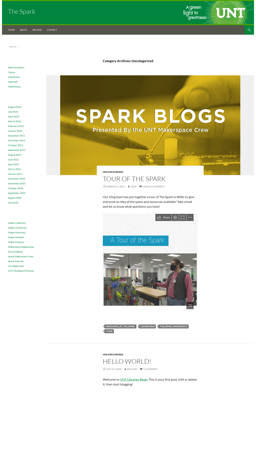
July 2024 (13, 111)
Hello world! (127, 361)
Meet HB (12, 81)
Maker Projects (16, 242)
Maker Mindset (16, 237)
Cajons (11, 72)
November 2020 (16, 183)
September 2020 (16, 193)
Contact (52, 29)
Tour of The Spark (134, 179)
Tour (109, 331)
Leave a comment (154, 186)
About (23, 29)
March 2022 (14, 121)
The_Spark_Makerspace (173, 326)
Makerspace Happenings (21, 246)
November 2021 (16, 140)
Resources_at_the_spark (120, 326)
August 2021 (14, 154)
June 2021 (13, 159)
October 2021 (15, 145)
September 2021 (16, 149)
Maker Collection (17, 222)
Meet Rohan (14, 86)
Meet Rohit (14, 77)
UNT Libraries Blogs (133, 379)
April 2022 (13, 116)
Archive (37, 29)
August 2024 (14, 106)
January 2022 (15, 130)
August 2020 (14, 197)
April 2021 (13, 164)
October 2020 (15, 188)
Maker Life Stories (17, 227)
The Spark (21, 11)
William (132, 369)
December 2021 (16, 135)
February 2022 (16, 126)
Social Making (15, 251)
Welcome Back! (16, 67)
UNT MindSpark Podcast (21, 270)
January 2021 (15, 173)
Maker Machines (16, 232)
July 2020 (13, 202)
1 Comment (150, 369)
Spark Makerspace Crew (20, 256)
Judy (133, 186)
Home (11, 29)
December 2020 (16, 178)
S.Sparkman (147, 326)
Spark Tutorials (16, 261)
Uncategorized (113, 171)
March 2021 (14, 169)
